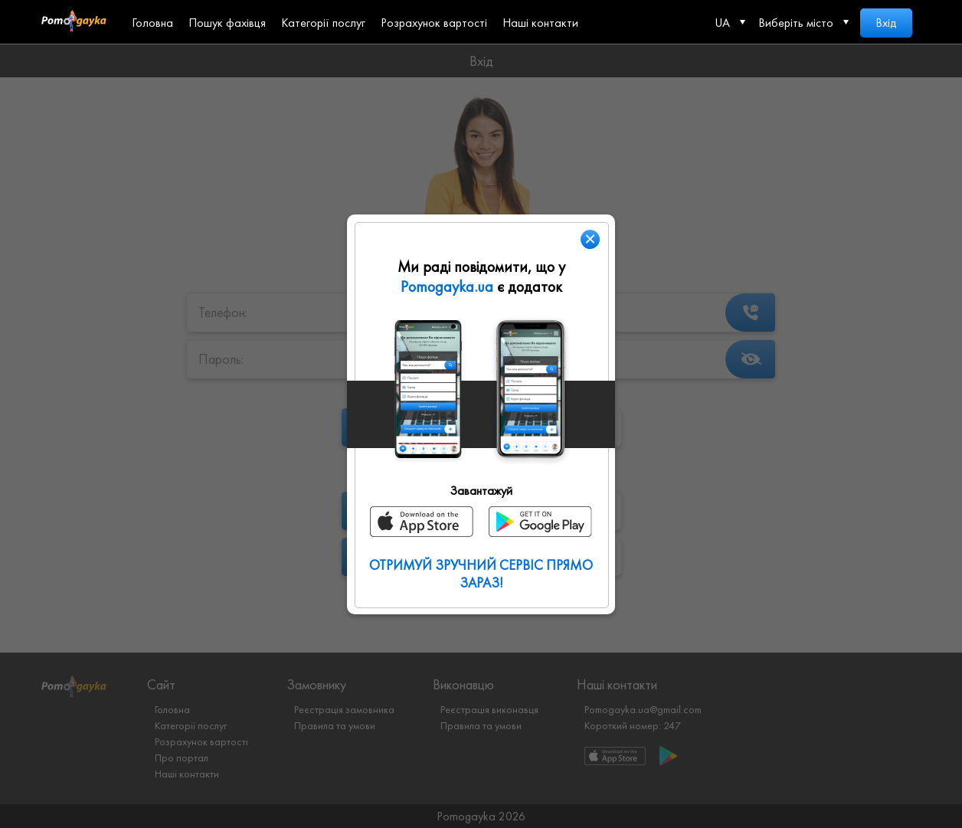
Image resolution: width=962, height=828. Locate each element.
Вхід (886, 23)
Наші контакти (540, 23)
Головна (152, 23)
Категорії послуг (323, 23)
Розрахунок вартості (434, 23)
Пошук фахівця (227, 23)
